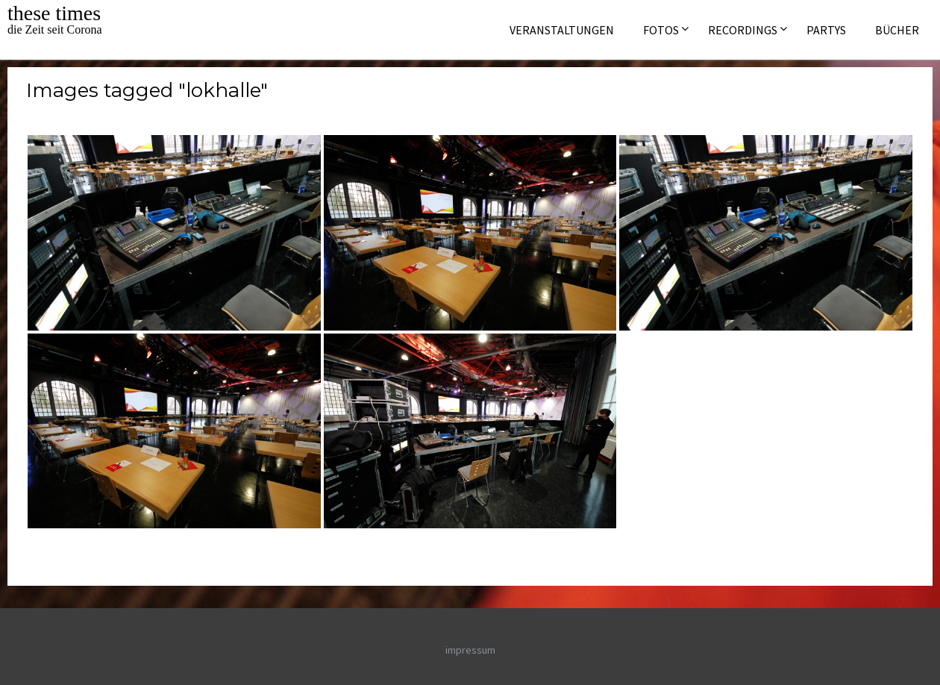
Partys (826, 29)
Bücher (897, 29)
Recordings (742, 29)
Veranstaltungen (562, 29)
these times (54, 13)
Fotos (661, 29)
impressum (470, 650)
